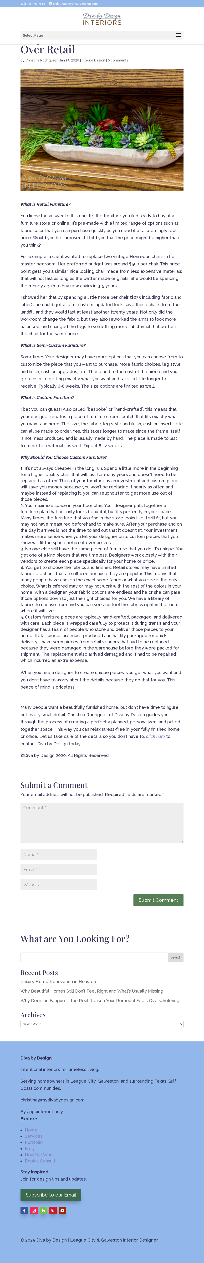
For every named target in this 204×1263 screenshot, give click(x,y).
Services (34, 1136)
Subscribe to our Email (51, 1195)
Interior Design (93, 60)
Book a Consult (40, 1160)
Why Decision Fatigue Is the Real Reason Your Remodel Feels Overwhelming (99, 1000)
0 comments (118, 60)
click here (155, 736)
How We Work (39, 1154)
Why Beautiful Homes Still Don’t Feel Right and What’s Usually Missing (91, 991)
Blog (29, 1148)
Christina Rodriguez (41, 60)
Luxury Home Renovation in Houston (58, 981)
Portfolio (34, 1142)
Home (31, 1129)
